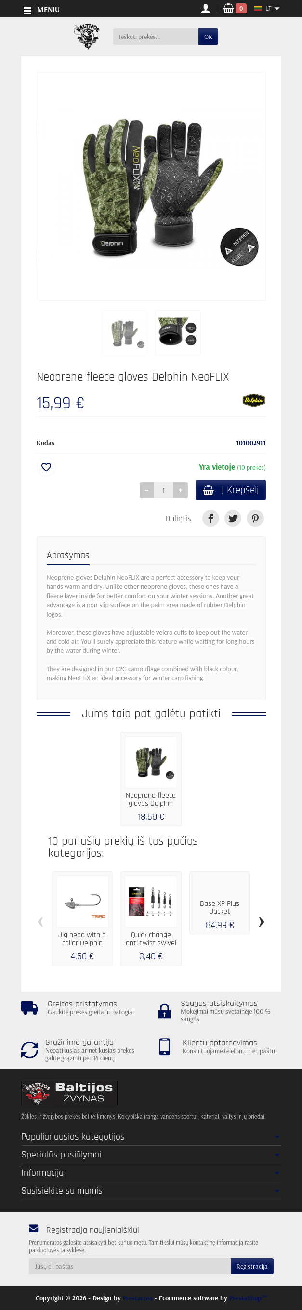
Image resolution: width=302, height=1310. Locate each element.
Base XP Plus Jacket (219, 908)
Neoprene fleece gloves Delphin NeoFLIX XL (151, 804)
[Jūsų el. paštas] (130, 1266)
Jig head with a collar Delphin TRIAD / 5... (82, 943)
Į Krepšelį (229, 490)
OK (208, 36)
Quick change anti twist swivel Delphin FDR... (151, 943)
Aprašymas (68, 556)
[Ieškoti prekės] (155, 36)
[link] (210, 519)
